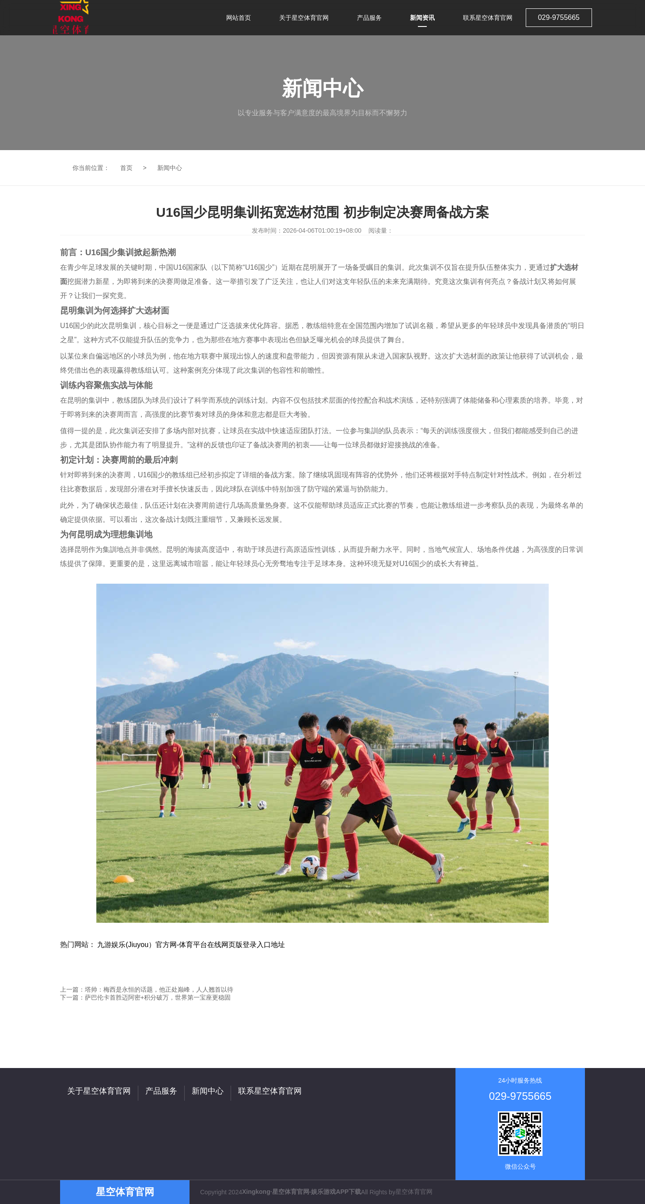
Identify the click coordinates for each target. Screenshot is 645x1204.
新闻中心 (169, 167)
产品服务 (161, 1091)
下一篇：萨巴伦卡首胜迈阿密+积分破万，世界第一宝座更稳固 (145, 997)
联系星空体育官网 (270, 1091)
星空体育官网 (414, 1191)
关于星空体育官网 (99, 1091)
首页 (126, 167)
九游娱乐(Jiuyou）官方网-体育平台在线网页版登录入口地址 (191, 944)
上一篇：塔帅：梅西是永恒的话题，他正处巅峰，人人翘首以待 (146, 989)
